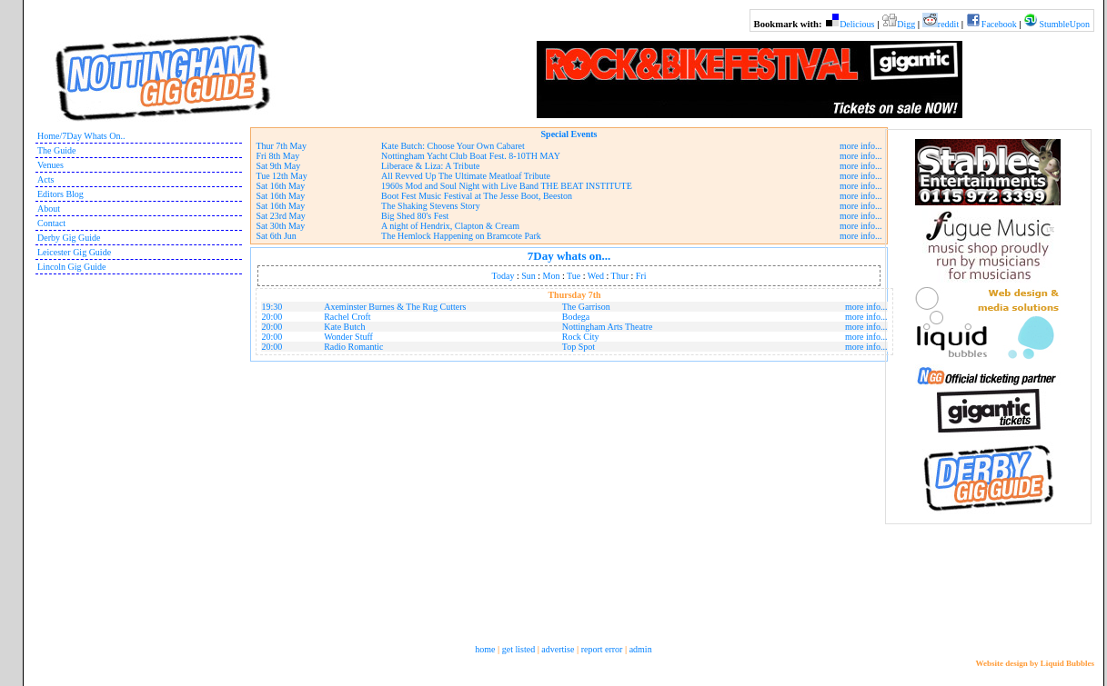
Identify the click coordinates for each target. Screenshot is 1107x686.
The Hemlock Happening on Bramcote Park (461, 236)
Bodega (576, 317)
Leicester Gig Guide (74, 252)
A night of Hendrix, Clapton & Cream (450, 226)
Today (503, 276)
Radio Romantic (353, 347)
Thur (620, 276)
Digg (906, 24)
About (48, 209)
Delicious (857, 24)
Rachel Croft (347, 317)
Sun (528, 276)
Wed (596, 276)
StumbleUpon (1064, 24)
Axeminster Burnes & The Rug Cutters (395, 307)
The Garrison (586, 307)
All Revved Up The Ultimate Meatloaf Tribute (465, 176)
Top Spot (578, 347)
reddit (948, 24)
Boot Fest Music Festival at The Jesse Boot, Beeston (476, 196)
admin (640, 649)
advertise (557, 649)
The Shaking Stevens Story (430, 206)
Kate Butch (344, 327)
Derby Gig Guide (68, 238)
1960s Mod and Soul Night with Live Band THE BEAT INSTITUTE (506, 186)
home (485, 649)
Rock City (580, 337)
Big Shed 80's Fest (414, 216)
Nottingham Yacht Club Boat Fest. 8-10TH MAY (470, 156)
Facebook (999, 24)
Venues (50, 165)
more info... (861, 146)
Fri (641, 276)
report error (602, 649)
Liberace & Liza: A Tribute (430, 166)
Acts (45, 179)
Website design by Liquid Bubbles (1034, 663)
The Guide (56, 150)
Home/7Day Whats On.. (81, 136)
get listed (518, 649)
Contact (51, 223)
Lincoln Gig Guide (71, 267)
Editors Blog (60, 194)
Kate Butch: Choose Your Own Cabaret (453, 146)
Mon (551, 276)
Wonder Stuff (348, 337)
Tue (573, 276)
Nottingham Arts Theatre (607, 327)
